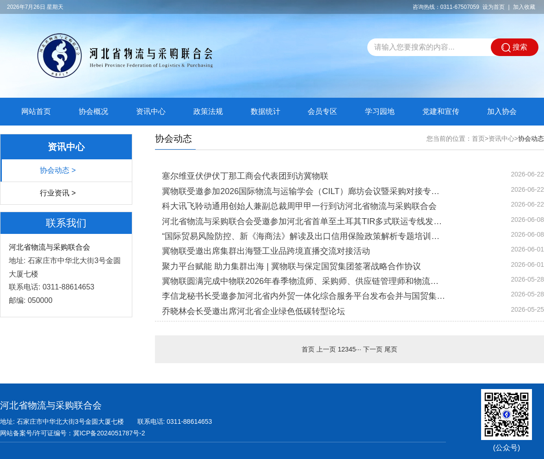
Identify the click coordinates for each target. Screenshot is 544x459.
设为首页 (493, 7)
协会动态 (531, 138)
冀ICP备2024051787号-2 (109, 433)
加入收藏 (524, 7)
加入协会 (502, 111)
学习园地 (380, 111)
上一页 (326, 349)
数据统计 (265, 111)
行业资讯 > (58, 193)
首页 (478, 138)
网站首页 (36, 111)
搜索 (514, 47)
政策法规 (208, 111)
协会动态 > (58, 170)
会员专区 (322, 111)
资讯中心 (151, 111)
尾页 (390, 349)
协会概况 (93, 111)
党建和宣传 (440, 111)
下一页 (373, 349)
